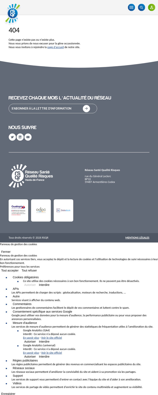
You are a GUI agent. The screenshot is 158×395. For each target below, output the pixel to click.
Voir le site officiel (51, 338)
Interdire (44, 284)
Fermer (5, 251)
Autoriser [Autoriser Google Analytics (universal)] (30, 356)
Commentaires (22, 304)
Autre (16, 296)
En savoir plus (31, 338)
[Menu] (131, 7)
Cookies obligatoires (26, 277)
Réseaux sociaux (24, 368)
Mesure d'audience (25, 323)
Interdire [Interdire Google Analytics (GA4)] (44, 341)
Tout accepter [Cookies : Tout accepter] (10, 270)
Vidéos (17, 383)
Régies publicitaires (25, 360)
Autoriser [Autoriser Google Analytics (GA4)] (30, 341)
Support (18, 375)
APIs (16, 288)
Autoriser (30, 284)
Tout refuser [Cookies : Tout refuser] (29, 270)
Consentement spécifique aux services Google (42, 311)
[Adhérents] (151, 7)
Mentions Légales (137, 237)
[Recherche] (141, 7)
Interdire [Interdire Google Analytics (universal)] (44, 356)
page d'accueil (55, 47)
